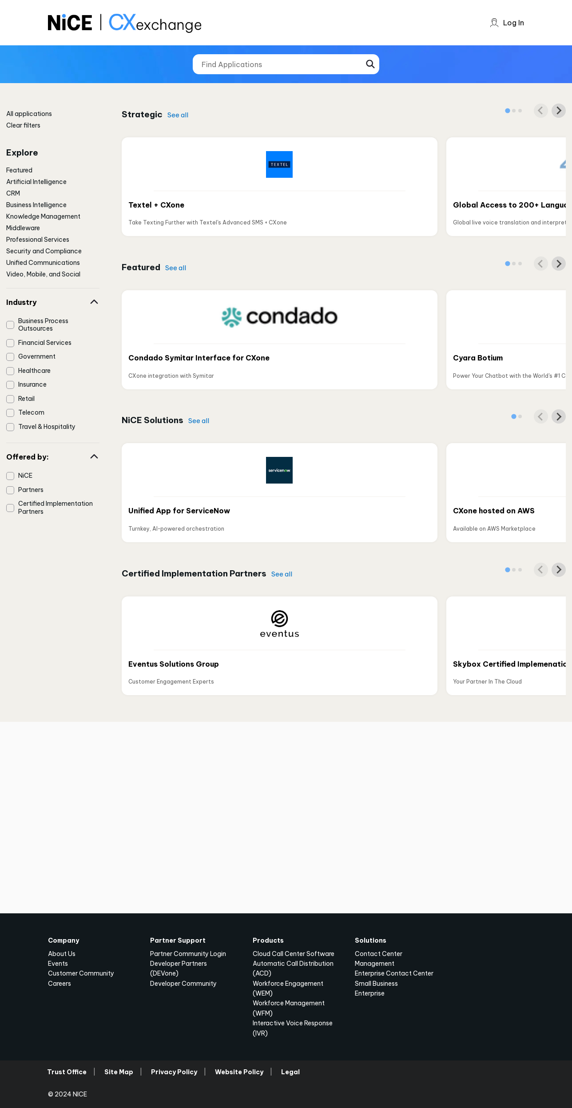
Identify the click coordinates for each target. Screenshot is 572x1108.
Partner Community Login (188, 954)
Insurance (32, 384)
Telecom (31, 412)
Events (58, 964)
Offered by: (52, 457)
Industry (52, 302)
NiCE (25, 476)
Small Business (376, 984)
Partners (31, 490)
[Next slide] (559, 111)
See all (177, 115)
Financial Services (45, 343)
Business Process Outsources (43, 325)
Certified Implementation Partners (55, 508)
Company (63, 940)
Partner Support (178, 940)
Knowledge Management (43, 216)
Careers (59, 984)
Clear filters (23, 125)
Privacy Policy (174, 1072)
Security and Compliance (44, 251)
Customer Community (81, 973)
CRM (13, 193)
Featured (19, 170)
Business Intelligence (36, 205)
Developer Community (183, 984)
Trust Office (67, 1072)
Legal (290, 1072)
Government (37, 356)
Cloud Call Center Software (293, 954)
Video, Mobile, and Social (43, 274)
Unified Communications (43, 263)
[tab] (507, 110)
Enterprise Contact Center (394, 973)
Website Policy (239, 1072)
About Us (61, 954)
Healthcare (34, 371)
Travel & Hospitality (46, 427)
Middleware (23, 228)
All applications (29, 114)
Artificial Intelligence (36, 182)
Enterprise (370, 993)
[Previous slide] (541, 111)
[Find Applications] (286, 64)
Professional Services (37, 240)
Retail (26, 399)
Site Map (118, 1072)
